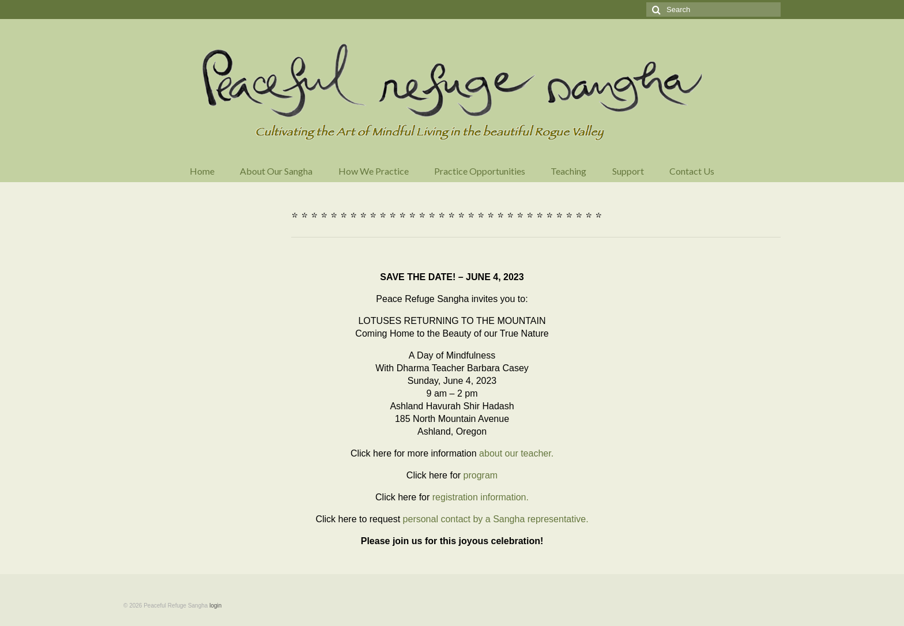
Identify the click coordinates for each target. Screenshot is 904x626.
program (481, 475)
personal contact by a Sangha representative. (496, 519)
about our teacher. (516, 453)
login (215, 605)
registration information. (480, 497)
